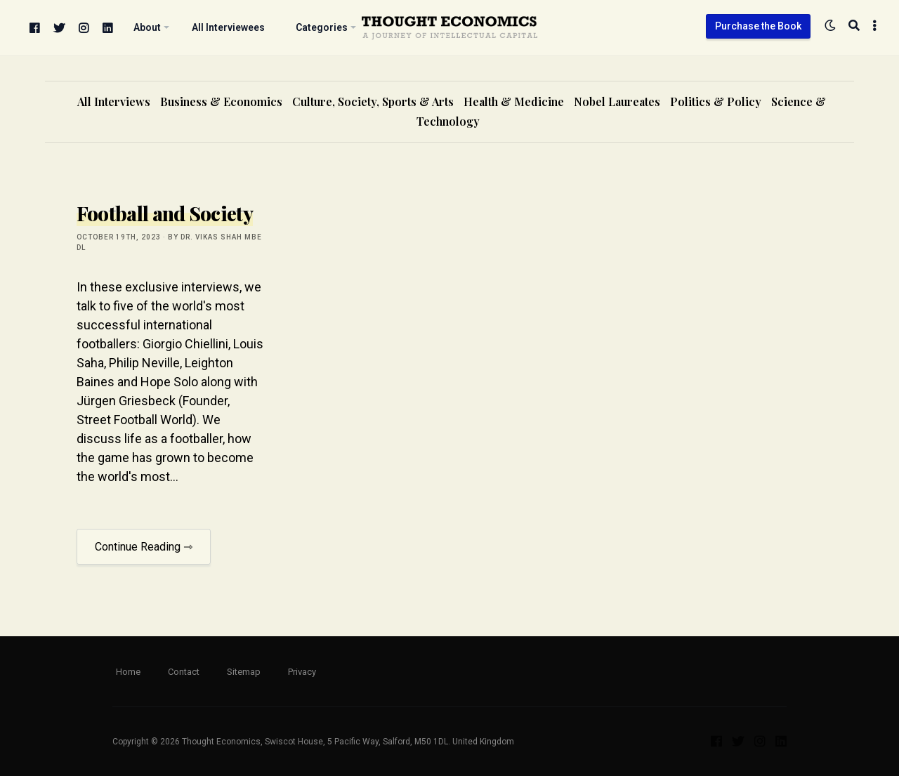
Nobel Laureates (617, 101)
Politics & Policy (715, 101)
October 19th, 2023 (119, 237)
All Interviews (113, 101)
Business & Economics (221, 101)
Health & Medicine (514, 101)
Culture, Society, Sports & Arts (373, 101)
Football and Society (165, 213)
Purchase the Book (758, 26)
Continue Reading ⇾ (143, 546)
